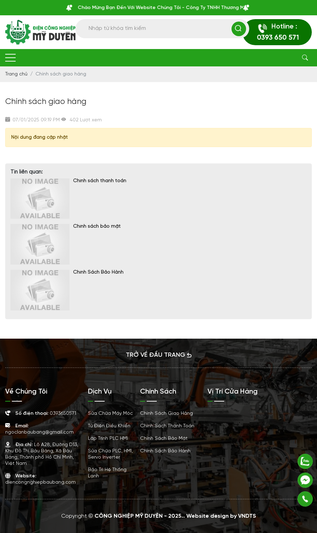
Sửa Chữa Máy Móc (110, 413)
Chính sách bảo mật (97, 226)
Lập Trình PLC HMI (108, 438)
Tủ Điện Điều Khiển (109, 426)
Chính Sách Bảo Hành (98, 272)
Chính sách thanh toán (99, 181)
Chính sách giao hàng (166, 413)
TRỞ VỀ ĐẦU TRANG (159, 355)
